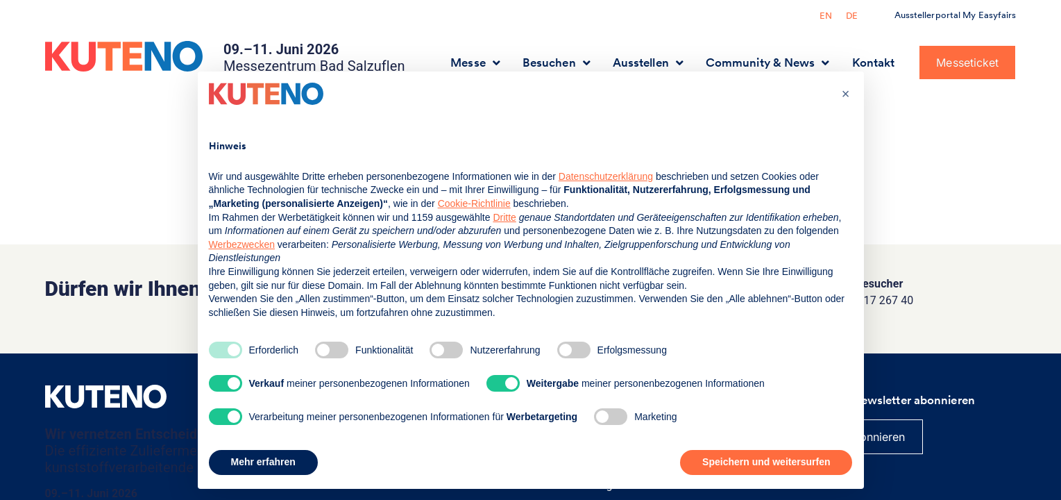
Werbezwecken (242, 244)
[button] (846, 94)
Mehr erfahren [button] (263, 461)
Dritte (504, 217)
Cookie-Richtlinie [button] (474, 203)
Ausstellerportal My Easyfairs (955, 15)
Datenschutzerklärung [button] (606, 176)
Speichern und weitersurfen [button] (766, 461)
